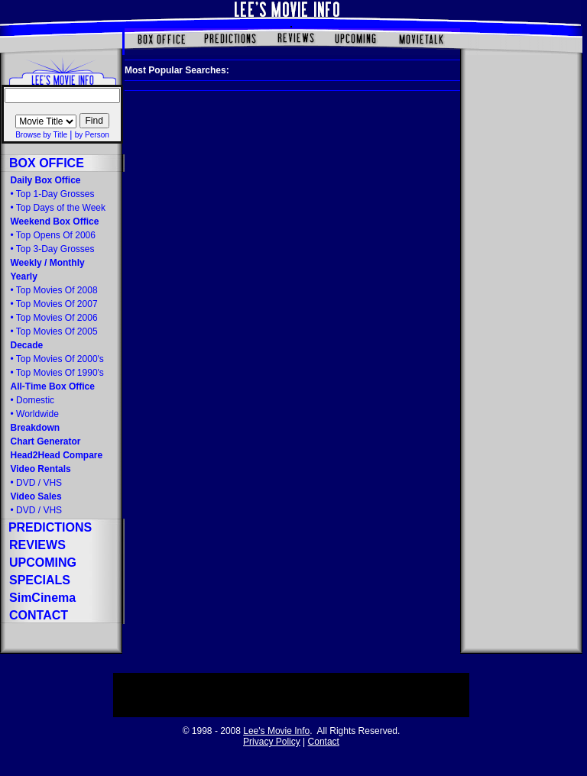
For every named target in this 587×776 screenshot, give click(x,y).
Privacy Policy (271, 741)
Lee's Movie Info (276, 731)
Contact (323, 741)
